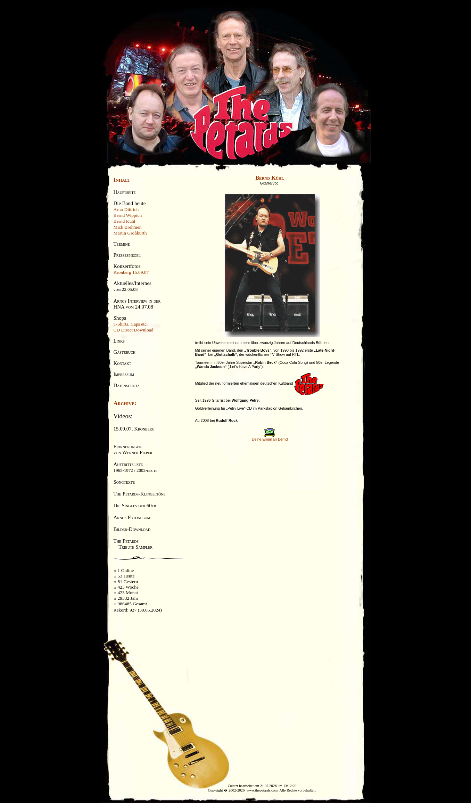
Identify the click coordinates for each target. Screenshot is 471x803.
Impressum (124, 374)
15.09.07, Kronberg (134, 429)
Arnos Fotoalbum (132, 517)
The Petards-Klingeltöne (140, 494)
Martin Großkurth (130, 233)
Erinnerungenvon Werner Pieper (133, 449)
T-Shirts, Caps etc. (131, 324)
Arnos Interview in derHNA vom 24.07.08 (137, 304)
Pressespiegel (127, 255)
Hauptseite (125, 192)
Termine (122, 244)
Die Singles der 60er (135, 505)
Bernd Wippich (128, 215)
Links (119, 341)
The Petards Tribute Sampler (133, 544)
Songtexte (124, 482)
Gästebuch (125, 352)
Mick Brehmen (128, 227)
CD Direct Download (134, 330)
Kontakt (122, 363)
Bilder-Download (132, 529)
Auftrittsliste (135, 467)
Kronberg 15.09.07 (131, 272)
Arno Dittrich (126, 209)
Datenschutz (127, 385)
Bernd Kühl (124, 221)
